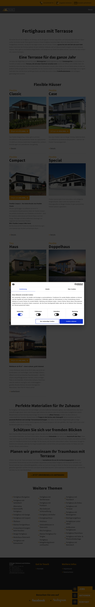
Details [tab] (47, 289)
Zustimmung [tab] (23, 289)
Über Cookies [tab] (72, 289)
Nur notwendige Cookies (47, 321)
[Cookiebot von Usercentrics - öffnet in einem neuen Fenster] (76, 284)
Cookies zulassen (71, 321)
